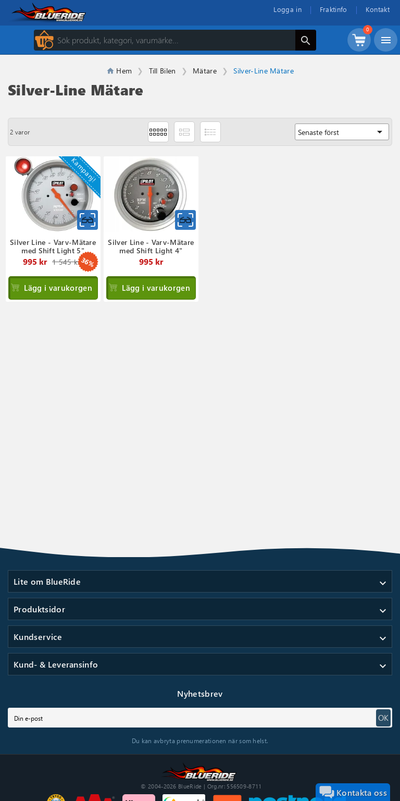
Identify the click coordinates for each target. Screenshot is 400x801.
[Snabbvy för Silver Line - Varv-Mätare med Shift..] (87, 220)
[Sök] (175, 40)
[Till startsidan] (200, 770)
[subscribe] (200, 718)
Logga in (287, 9)
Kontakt (378, 9)
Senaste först (342, 132)
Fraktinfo (333, 9)
